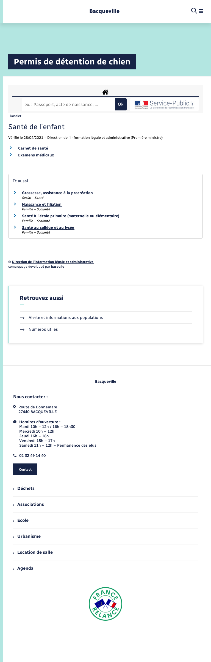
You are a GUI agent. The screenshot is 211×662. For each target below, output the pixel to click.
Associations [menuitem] (28, 504)
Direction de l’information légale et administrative (52, 262)
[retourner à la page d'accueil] (104, 11)
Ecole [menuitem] (21, 520)
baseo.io (57, 266)
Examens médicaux (36, 155)
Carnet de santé (33, 148)
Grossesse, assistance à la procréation (57, 193)
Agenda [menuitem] (23, 568)
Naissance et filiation (42, 204)
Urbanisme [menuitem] (27, 536)
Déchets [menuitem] (24, 488)
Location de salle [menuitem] (33, 552)
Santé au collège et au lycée (48, 227)
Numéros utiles (39, 329)
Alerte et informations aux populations (61, 317)
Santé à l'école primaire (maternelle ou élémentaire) (70, 216)
